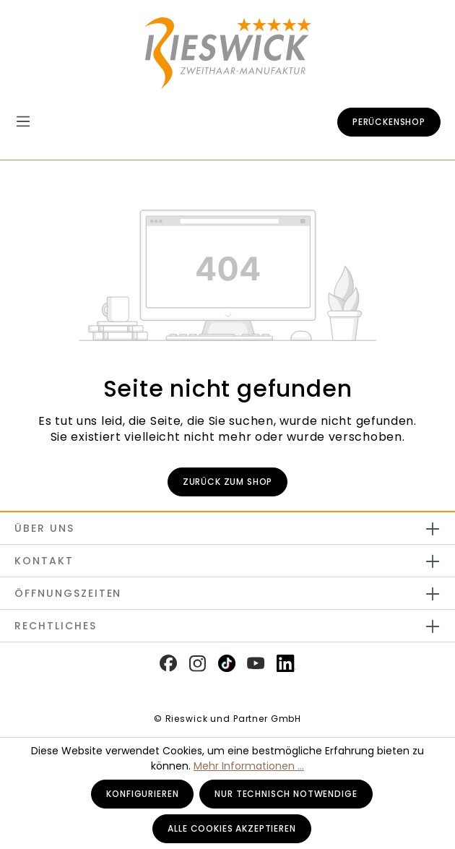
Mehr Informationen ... (249, 766)
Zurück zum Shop (228, 481)
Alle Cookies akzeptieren (231, 828)
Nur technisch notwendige (285, 794)
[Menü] (30, 122)
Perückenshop (388, 122)
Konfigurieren (142, 794)
